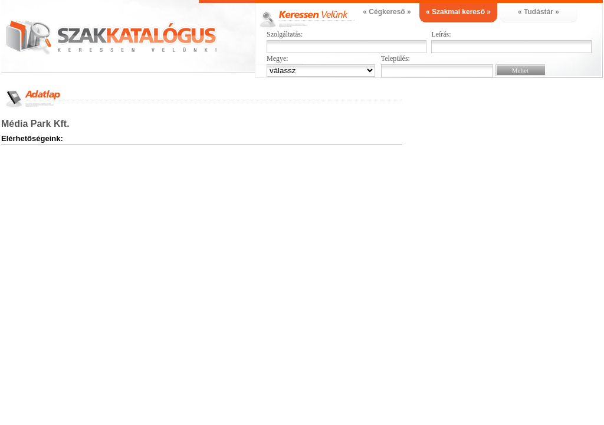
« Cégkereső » (387, 12)
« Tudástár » (538, 12)
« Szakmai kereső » (458, 12)
